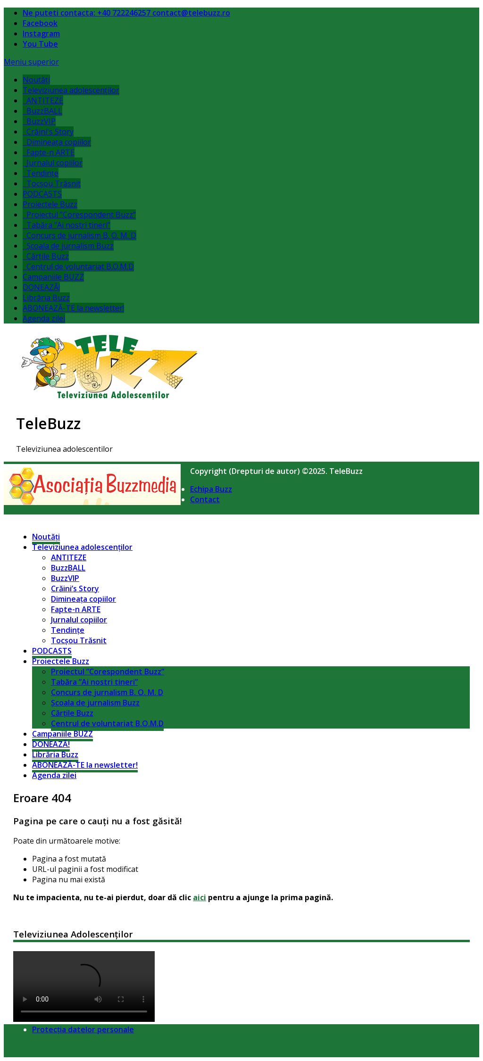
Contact (205, 499)
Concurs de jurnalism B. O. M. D (79, 235)
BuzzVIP (39, 121)
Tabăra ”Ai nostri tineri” (66, 225)
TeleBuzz (48, 423)
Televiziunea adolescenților (71, 90)
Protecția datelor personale (83, 1029)
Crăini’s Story (75, 588)
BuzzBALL (42, 111)
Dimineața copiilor (57, 142)
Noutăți (36, 80)
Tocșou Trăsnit (52, 183)
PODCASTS (42, 194)
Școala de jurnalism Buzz (68, 245)
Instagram (41, 33)
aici (199, 897)
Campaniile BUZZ (53, 277)
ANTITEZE (43, 100)
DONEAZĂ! (41, 287)
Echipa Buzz (211, 489)
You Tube (40, 44)
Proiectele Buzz (50, 204)
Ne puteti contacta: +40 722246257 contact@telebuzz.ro (126, 13)
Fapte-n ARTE (49, 152)
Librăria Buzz (46, 297)
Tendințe (40, 173)
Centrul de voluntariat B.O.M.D (78, 266)
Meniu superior (31, 62)
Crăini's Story (48, 131)
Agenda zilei (44, 318)
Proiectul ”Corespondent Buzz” (79, 214)
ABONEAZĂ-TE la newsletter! (73, 308)
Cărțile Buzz (46, 256)
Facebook (40, 23)
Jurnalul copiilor (53, 162)
